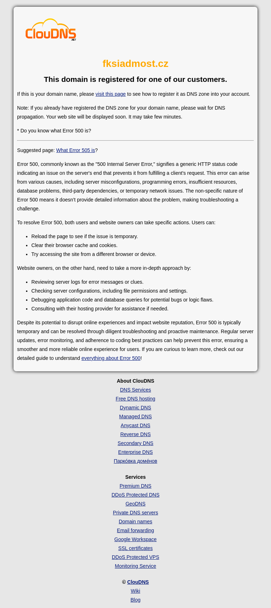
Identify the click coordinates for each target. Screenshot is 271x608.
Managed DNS (135, 416)
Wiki (135, 591)
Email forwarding (135, 530)
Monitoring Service (135, 566)
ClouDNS (138, 582)
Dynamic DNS (135, 407)
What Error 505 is (75, 150)
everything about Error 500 (111, 358)
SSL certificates (135, 548)
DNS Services (135, 390)
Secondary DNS (135, 443)
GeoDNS (135, 504)
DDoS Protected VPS (135, 557)
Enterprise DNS (135, 452)
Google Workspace (135, 539)
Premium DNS (135, 486)
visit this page (110, 94)
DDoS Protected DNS (135, 495)
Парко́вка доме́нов (135, 461)
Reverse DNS (135, 434)
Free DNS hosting (135, 399)
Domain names (135, 521)
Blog (135, 600)
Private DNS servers (135, 512)
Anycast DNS (135, 425)
